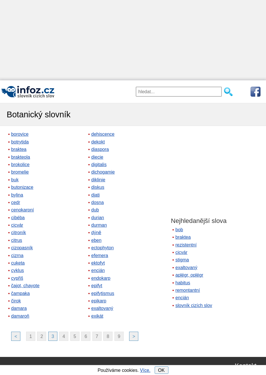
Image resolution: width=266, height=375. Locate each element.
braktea (18, 149)
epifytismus (102, 293)
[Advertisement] (133, 40)
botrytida (20, 141)
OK (161, 370)
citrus (16, 240)
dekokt (98, 141)
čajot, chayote (25, 285)
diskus (97, 187)
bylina (17, 195)
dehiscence (102, 134)
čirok (16, 300)
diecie (97, 157)
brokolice (20, 164)
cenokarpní (22, 209)
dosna (97, 202)
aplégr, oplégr (189, 275)
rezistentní (186, 244)
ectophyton (102, 247)
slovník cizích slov (193, 305)
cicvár (17, 225)
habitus (182, 282)
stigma (182, 259)
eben (96, 240)
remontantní (187, 290)
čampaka (20, 293)
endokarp (100, 278)
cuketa (18, 263)
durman (99, 225)
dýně (96, 232)
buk (15, 179)
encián (98, 270)
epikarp (98, 300)
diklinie (98, 179)
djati (95, 195)
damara (19, 308)
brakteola (20, 157)
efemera (99, 255)
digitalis (98, 164)
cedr (15, 202)
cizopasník (22, 247)
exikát (97, 316)
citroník (18, 232)
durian (97, 217)
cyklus (17, 270)
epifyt (96, 285)
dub (95, 209)
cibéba (18, 217)
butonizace (22, 187)
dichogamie (103, 172)
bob (179, 229)
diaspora (100, 149)
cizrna (17, 255)
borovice (19, 134)
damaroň (20, 316)
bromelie (20, 172)
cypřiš (17, 278)
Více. (145, 370)
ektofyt (98, 263)
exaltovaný (102, 308)
